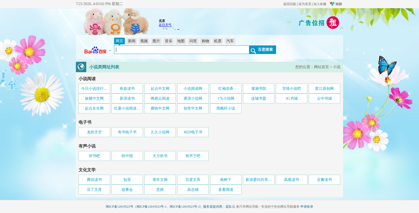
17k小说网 (226, 98)
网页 (119, 41)
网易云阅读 (160, 98)
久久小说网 (160, 132)
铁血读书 (127, 89)
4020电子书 (193, 132)
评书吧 (94, 156)
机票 (218, 41)
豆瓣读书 (324, 180)
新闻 (131, 41)
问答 (193, 41)
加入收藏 (319, 4)
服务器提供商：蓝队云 (219, 206)
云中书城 (324, 98)
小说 (336, 67)
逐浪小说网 (193, 98)
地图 (181, 41)
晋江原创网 (324, 89)
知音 (127, 180)
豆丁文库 (94, 190)
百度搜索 (265, 49)
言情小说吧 (291, 89)
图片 (156, 41)
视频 (144, 41)
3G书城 (291, 98)
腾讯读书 (94, 180)
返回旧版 (289, 4)
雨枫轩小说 (225, 108)
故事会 (127, 190)
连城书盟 (258, 98)
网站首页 (321, 67)
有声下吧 (192, 156)
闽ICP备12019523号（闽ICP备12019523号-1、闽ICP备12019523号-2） (154, 206)
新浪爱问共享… (259, 180)
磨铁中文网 (160, 108)
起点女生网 (94, 108)
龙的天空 (94, 132)
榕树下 (225, 180)
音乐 (168, 41)
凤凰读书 (291, 180)
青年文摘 (160, 180)
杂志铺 (193, 190)
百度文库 (192, 180)
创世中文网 (193, 108)
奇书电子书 (127, 132)
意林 (160, 190)
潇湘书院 (258, 89)
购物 (205, 41)
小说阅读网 (193, 89)
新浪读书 (127, 98)
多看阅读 (225, 190)
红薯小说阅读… (127, 108)
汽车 (230, 41)
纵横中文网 (94, 98)
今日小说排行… (94, 89)
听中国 (127, 156)
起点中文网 (160, 89)
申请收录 (306, 206)
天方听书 (160, 156)
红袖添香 (225, 89)
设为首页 (304, 4)
